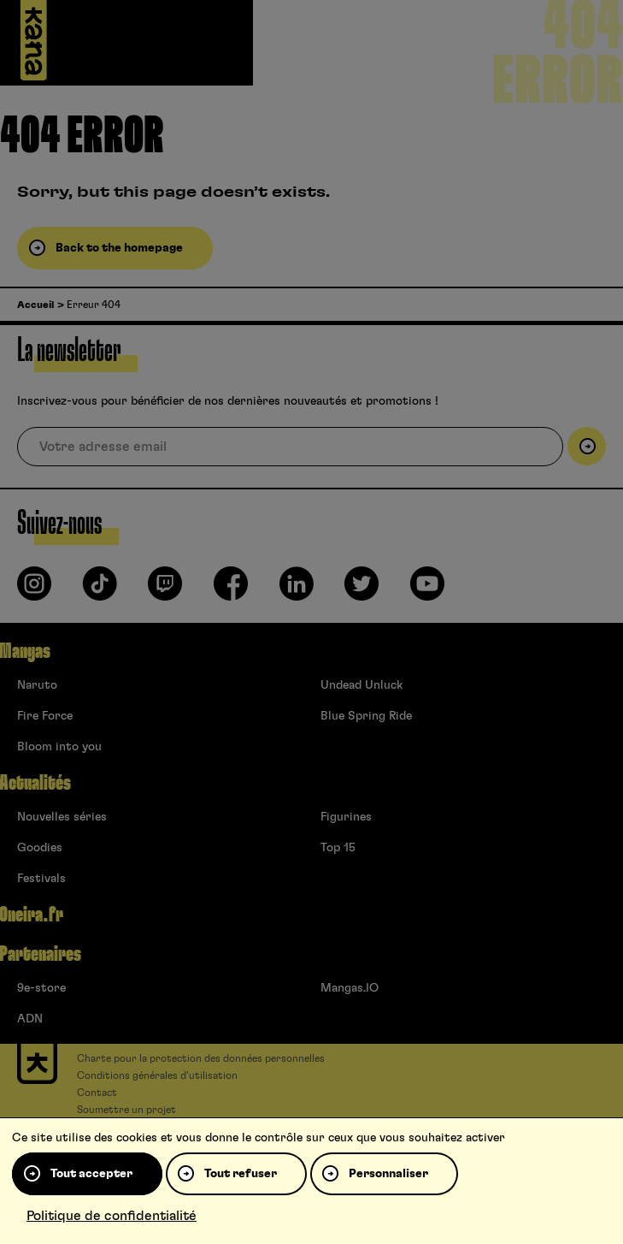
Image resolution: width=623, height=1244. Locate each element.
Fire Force (45, 716)
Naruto (37, 685)
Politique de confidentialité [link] (111, 1216)
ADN (30, 1019)
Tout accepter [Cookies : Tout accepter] (91, 1174)
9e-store (41, 988)
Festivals (41, 879)
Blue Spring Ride (366, 716)
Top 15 (338, 848)
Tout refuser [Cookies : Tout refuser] (240, 1174)
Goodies (39, 848)
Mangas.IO (349, 988)
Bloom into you (59, 747)
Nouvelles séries (62, 817)
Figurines (346, 817)
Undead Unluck (361, 685)
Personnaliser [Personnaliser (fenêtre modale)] (388, 1174)
